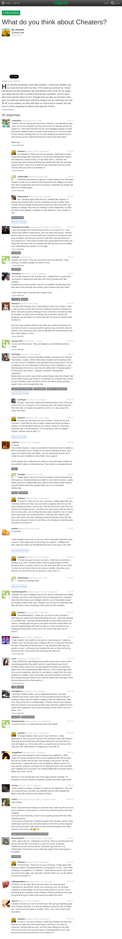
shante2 (19, 29)
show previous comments (20, 393)
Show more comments (19, 222)
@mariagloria (28, 691)
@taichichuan (34, 578)
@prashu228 (23, 529)
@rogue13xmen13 (36, 227)
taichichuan (23, 578)
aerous (15, 785)
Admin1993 (23, 176)
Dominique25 (18, 838)
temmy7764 (17, 341)
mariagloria (17, 691)
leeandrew (16, 273)
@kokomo (23, 637)
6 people (5, 110)
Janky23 (15, 257)
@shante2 (16, 33)
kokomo (15, 637)
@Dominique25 (30, 838)
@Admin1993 (33, 177)
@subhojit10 (26, 121)
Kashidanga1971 (19, 592)
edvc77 (15, 901)
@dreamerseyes (31, 721)
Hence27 (16, 303)
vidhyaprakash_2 (19, 881)
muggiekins (17, 752)
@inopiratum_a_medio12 (26, 659)
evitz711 (15, 442)
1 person (14, 145)
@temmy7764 (28, 341)
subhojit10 (16, 120)
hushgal (21, 474)
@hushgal (29, 474)
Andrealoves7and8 (20, 227)
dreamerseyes (18, 721)
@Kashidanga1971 (34, 592)
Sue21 (14, 799)
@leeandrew (26, 274)
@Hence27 (24, 304)
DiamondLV (23, 196)
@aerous (21, 785)
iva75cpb (16, 354)
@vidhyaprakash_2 (35, 882)
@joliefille (26, 752)
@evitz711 (24, 442)
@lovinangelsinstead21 (26, 799)
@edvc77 (22, 901)
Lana (14, 658)
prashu (15, 528)
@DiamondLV (34, 197)
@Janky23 (24, 257)
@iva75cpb (24, 354)
